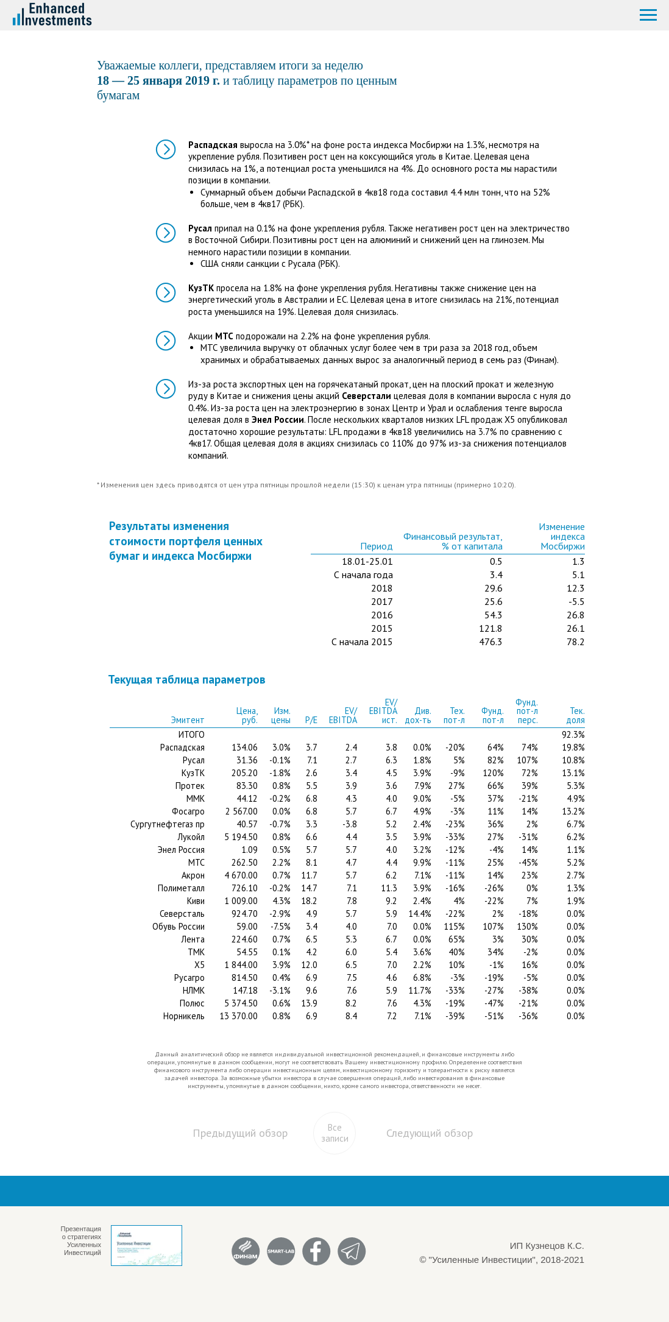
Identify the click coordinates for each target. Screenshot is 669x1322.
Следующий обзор (429, 1133)
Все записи (335, 1133)
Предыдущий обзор (240, 1133)
